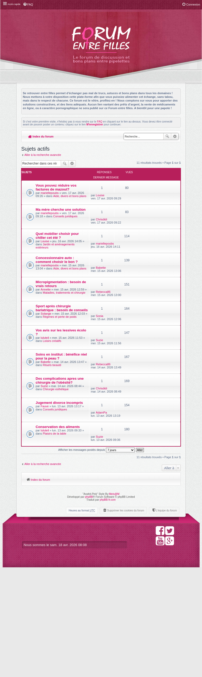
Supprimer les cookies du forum (125, 619)
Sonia (122, 364)
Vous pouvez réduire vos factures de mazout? (46, 187)
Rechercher (167, 136)
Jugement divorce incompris (44, 508)
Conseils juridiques (48, 239)
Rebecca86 (126, 327)
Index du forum (41, 136)
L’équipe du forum (166, 619)
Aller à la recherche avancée (42, 155)
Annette (46, 342)
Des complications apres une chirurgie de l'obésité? (47, 474)
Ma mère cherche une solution (46, 222)
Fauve (45, 515)
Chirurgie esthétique (46, 493)
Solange (46, 383)
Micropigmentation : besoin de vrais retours (48, 333)
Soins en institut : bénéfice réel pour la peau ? (48, 438)
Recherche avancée (174, 136)
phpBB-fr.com (108, 609)
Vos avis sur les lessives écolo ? (46, 406)
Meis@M (114, 603)
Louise (123, 181)
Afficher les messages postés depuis (96, 559)
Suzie (122, 402)
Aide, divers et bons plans (48, 205)
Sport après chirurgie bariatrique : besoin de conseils (46, 372)
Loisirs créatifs (45, 421)
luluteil (45, 413)
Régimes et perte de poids (48, 391)
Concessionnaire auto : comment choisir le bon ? (48, 293)
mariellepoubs (50, 196)
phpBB (89, 606)
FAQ (99, 121)
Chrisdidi (124, 218)
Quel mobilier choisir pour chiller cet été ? (47, 254)
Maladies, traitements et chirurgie (47, 351)
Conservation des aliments (47, 537)
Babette (124, 286)
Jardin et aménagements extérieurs (46, 273)
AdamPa (124, 505)
